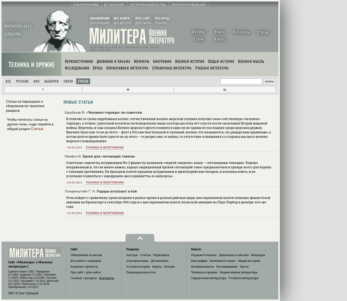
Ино (37, 81)
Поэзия (169, 266)
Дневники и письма (234, 255)
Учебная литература (243, 278)
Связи (68, 81)
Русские (22, 81)
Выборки (52, 81)
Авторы (132, 255)
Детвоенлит (160, 261)
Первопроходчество (141, 272)
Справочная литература (208, 278)
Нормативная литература (239, 272)
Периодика (161, 255)
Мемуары (258, 255)
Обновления (86, 255)
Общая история (249, 261)
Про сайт (85, 272)
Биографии (199, 261)
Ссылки (83, 278)
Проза (244, 266)
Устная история (138, 266)
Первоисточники (204, 255)
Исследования (226, 266)
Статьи (83, 81)
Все (8, 81)
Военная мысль (202, 266)
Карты (157, 266)
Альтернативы (137, 261)
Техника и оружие (31, 65)
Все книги (85, 261)
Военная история (222, 261)
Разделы (84, 266)
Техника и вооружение (105, 147)
